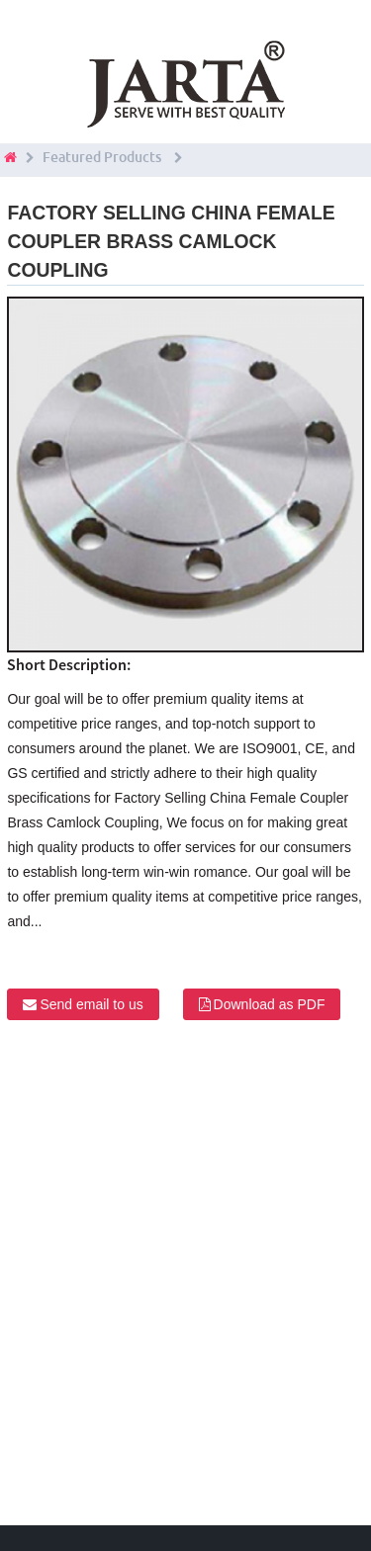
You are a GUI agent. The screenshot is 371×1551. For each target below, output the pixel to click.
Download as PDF (269, 1004)
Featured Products (102, 157)
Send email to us (91, 1004)
